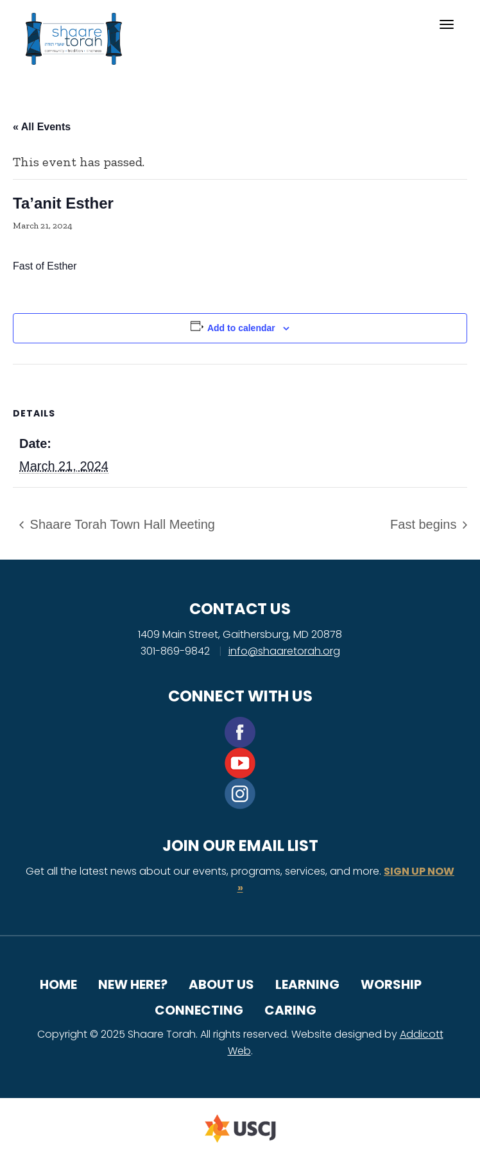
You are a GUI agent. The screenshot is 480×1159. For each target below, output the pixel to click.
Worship (391, 984)
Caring (290, 1010)
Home (58, 984)
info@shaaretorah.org (284, 651)
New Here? (132, 984)
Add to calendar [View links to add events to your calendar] (241, 328)
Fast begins (425, 524)
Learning (307, 984)
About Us (221, 984)
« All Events (42, 126)
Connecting (199, 1010)
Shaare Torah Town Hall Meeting (120, 524)
